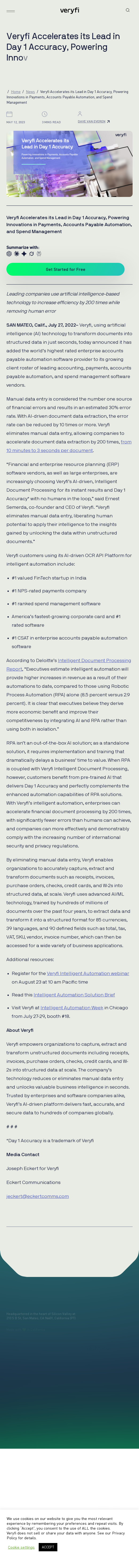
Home (16, 91)
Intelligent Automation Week (72, 1008)
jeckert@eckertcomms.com (37, 1196)
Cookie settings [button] (21, 1547)
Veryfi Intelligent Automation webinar (88, 973)
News (30, 91)
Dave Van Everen (94, 121)
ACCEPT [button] (48, 1547)
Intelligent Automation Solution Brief (74, 995)
